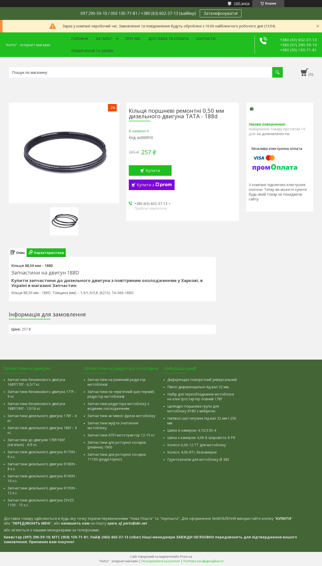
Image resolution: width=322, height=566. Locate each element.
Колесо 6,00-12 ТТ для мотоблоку (196, 444)
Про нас (133, 38)
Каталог (104, 38)
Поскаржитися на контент (160, 561)
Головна (79, 38)
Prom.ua (186, 556)
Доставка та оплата (168, 38)
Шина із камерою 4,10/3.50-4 (191, 430)
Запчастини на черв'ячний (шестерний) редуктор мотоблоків (121, 394)
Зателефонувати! (220, 13)
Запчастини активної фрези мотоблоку (121, 415)
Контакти (205, 38)
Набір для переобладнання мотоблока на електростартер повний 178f (200, 396)
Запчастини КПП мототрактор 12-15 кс (121, 435)
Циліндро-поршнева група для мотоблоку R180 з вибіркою (193, 408)
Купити (153, 170)
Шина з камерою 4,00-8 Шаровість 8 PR (201, 437)
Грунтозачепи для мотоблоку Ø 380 (198, 459)
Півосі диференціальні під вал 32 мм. (198, 386)
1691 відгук (242, 3)
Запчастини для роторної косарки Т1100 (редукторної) (117, 457)
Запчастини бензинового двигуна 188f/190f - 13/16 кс (36, 406)
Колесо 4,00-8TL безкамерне (192, 452)
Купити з (154, 185)
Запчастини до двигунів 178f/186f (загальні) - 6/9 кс (36, 442)
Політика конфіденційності (203, 561)
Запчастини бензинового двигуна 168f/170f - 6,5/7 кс (36, 382)
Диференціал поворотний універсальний (202, 379)
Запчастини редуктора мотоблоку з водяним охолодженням (118, 406)
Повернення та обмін (92, 50)
